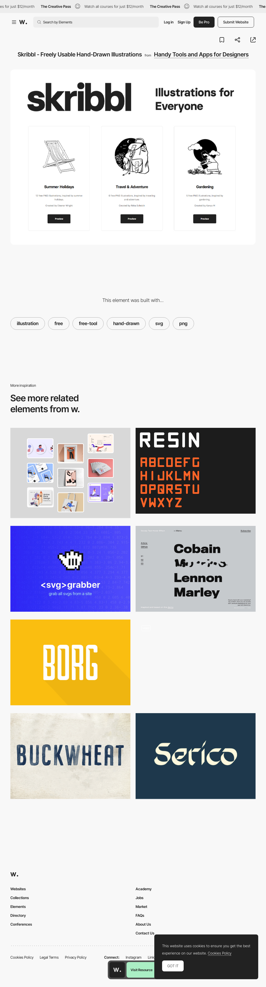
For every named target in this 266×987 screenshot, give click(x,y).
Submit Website (236, 22)
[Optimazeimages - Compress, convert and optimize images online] (70, 473)
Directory (18, 915)
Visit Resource (141, 970)
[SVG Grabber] (70, 569)
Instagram (134, 957)
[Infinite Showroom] (196, 660)
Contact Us (145, 933)
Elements (18, 906)
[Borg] (70, 662)
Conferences (21, 924)
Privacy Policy (76, 957)
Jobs (139, 897)
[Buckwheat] (70, 756)
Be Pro (204, 22)
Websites (18, 889)
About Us (143, 924)
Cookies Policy (22, 957)
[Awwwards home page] (117, 970)
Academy (144, 889)
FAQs (140, 915)
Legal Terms (49, 957)
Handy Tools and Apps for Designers (201, 54)
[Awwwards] (23, 22)
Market (141, 906)
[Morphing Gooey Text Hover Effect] (196, 569)
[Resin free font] (196, 471)
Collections (19, 897)
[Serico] (196, 756)
